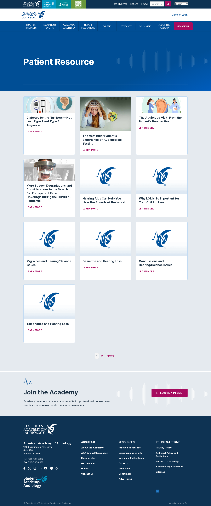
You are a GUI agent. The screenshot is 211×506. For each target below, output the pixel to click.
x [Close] (157, 491)
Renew (144, 4)
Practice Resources (130, 447)
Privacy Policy (164, 447)
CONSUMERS (145, 26)
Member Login (179, 14)
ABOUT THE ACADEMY (164, 26)
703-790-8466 (35, 459)
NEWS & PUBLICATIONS (88, 26)
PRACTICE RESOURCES (31, 26)
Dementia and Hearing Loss (102, 261)
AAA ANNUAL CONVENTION (69, 26)
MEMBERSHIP (183, 26)
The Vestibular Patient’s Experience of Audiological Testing (102, 139)
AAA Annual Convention (94, 453)
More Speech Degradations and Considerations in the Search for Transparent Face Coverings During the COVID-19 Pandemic (49, 193)
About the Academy (92, 447)
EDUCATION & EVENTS (50, 26)
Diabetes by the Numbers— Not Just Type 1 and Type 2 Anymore (49, 121)
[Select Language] (181, 3)
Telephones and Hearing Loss (48, 324)
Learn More (34, 131)
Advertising (125, 479)
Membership (88, 458)
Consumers (125, 473)
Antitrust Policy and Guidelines (167, 455)
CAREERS (107, 26)
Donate (134, 4)
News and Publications (131, 458)
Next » (111, 355)
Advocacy (124, 468)
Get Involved (120, 4)
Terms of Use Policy (167, 461)
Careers (123, 463)
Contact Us (87, 473)
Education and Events (130, 453)
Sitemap (160, 471)
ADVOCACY (126, 26)
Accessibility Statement (169, 466)
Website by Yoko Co (178, 503)
